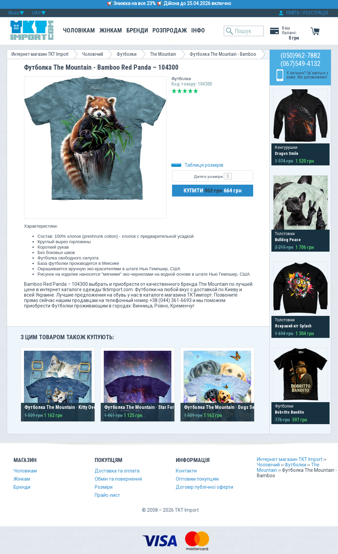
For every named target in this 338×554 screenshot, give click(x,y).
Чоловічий (92, 54)
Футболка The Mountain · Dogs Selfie (223, 407)
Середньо (185, 91)
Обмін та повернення (118, 479)
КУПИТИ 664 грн (213, 190)
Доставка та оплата (117, 471)
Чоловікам (79, 30)
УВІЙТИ (292, 13)
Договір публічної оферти (204, 487)
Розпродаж (169, 30)
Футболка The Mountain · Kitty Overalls (64, 407)
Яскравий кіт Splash (293, 326)
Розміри (104, 487)
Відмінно (195, 91)
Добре (190, 91)
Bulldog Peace (288, 239)
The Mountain (163, 54)
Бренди (137, 30)
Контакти (186, 471)
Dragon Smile (286, 153)
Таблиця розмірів (197, 165)
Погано (179, 91)
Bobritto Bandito (289, 412)
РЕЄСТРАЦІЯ (315, 13)
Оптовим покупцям (197, 479)
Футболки (127, 54)
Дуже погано (174, 91)
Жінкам (110, 30)
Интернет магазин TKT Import (40, 54)
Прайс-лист (107, 495)
